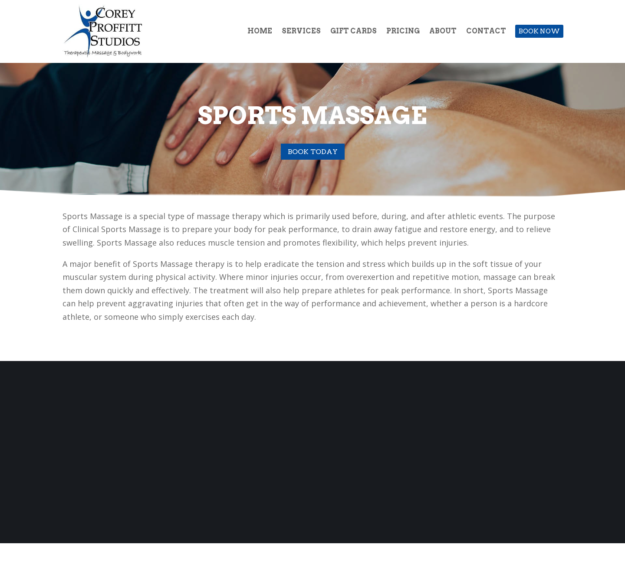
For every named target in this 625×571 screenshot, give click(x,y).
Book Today (313, 152)
